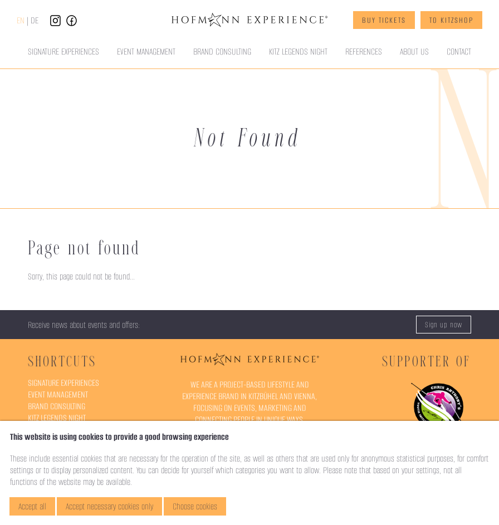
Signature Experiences (63, 51)
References (363, 51)
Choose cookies (195, 506)
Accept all (32, 506)
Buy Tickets (384, 20)
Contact (459, 51)
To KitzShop (451, 20)
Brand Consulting (222, 51)
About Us (414, 51)
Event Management (146, 51)
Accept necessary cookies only (109, 506)
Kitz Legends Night (298, 51)
